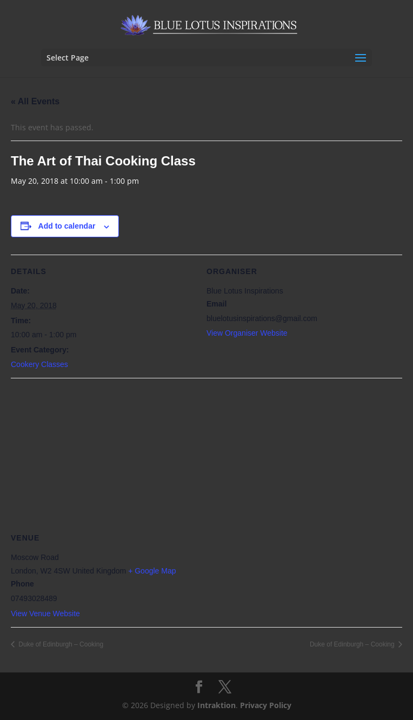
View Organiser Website (247, 333)
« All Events (35, 101)
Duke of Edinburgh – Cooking (60, 644)
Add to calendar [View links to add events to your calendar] (67, 226)
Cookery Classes (39, 364)
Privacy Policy (265, 705)
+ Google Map (152, 570)
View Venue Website (45, 613)
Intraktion (216, 705)
